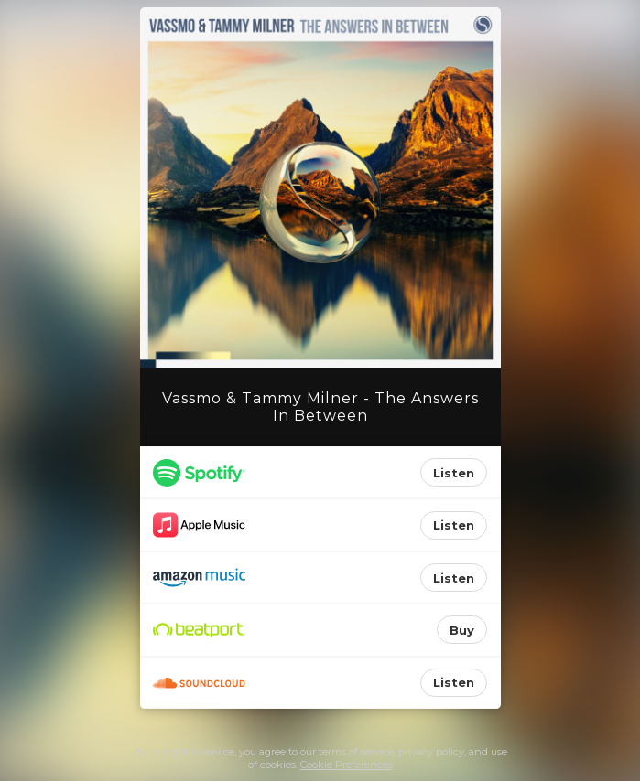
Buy (462, 630)
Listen (453, 472)
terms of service (356, 751)
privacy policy (431, 751)
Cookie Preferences (346, 764)
